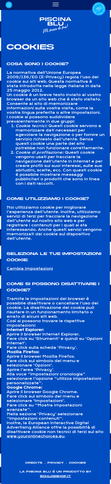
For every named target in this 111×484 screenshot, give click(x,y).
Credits (33, 462)
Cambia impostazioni (30, 268)
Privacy (56, 462)
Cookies (77, 462)
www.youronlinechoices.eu (35, 436)
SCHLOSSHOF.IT (55, 476)
